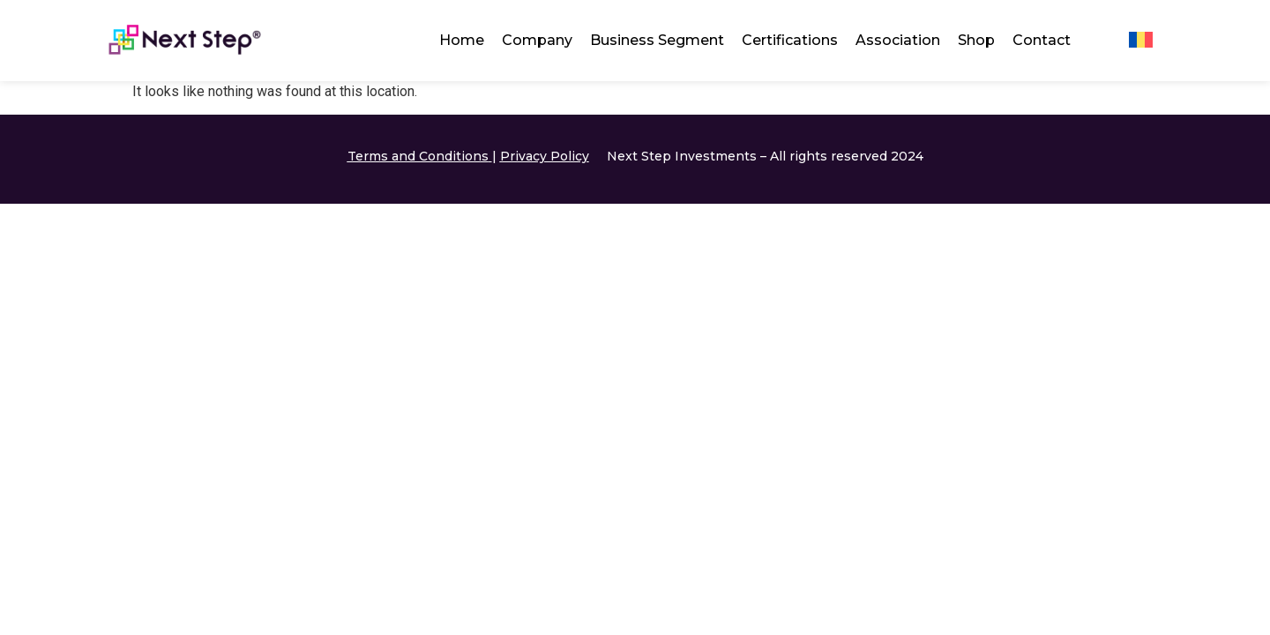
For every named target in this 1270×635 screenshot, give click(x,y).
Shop (976, 40)
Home (461, 40)
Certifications (790, 40)
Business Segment (657, 40)
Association (897, 40)
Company (537, 40)
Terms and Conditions (418, 156)
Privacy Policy (544, 156)
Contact (1041, 40)
